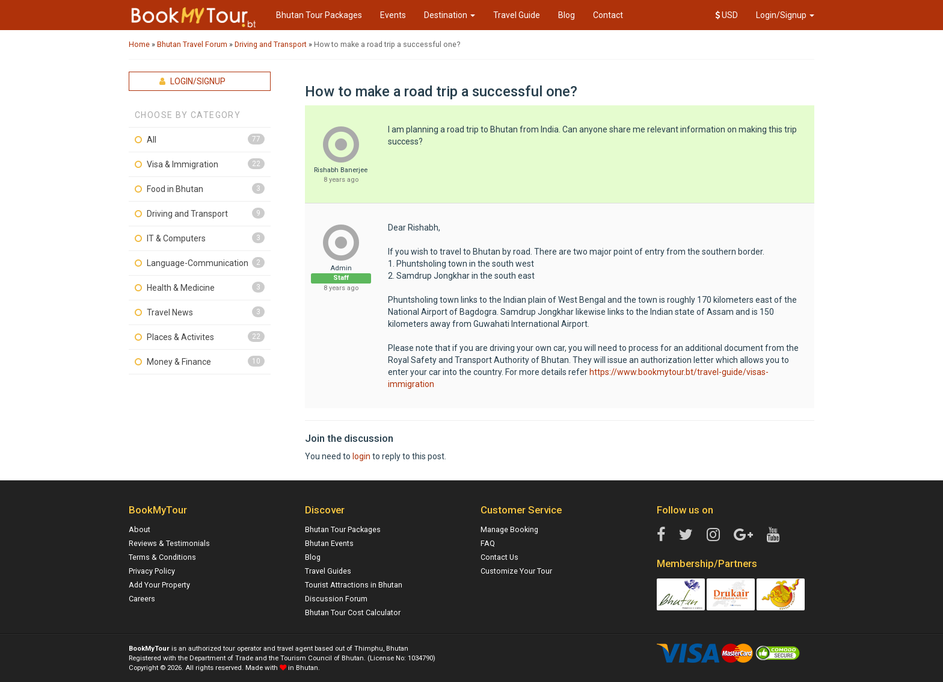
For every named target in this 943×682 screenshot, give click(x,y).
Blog (566, 15)
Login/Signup (785, 15)
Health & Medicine (181, 288)
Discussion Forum (336, 598)
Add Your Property (159, 584)
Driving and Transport (187, 214)
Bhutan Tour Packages (319, 15)
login (361, 456)
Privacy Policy (152, 570)
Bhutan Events (329, 543)
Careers (142, 598)
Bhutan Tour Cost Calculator (353, 612)
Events (393, 15)
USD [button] (726, 15)
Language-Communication (197, 263)
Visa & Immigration (182, 164)
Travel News (170, 312)
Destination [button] (449, 15)
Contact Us (499, 557)
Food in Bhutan (175, 189)
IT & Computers (176, 238)
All (151, 139)
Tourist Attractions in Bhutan (353, 584)
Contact (608, 15)
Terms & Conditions (162, 557)
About (139, 529)
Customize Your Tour (516, 570)
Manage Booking (509, 529)
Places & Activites (180, 337)
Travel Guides (328, 570)
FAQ (488, 543)
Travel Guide (516, 15)
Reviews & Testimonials (169, 543)
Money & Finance (179, 362)
